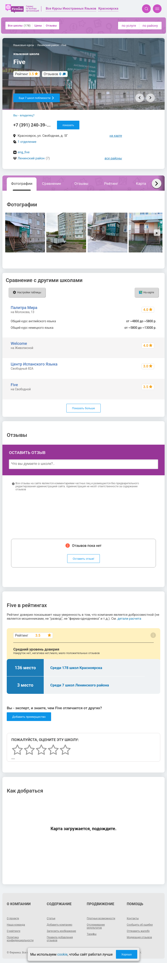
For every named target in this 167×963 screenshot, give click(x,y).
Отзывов (52, 74)
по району (150, 26)
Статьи (51, 918)
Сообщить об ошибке (140, 924)
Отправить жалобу (138, 931)
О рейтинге (13, 931)
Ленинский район (31, 158)
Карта (141, 183)
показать (68, 125)
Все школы (19, 25)
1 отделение (27, 142)
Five (14, 384)
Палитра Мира (24, 307)
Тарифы (92, 934)
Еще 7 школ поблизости (36, 98)
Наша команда (16, 924)
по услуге (129, 26)
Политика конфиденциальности (20, 939)
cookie (62, 954)
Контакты (133, 918)
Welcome (19, 343)
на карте (116, 136)
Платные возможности (101, 918)
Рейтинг (111, 183)
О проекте (13, 918)
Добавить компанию (59, 924)
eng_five (24, 152)
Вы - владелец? (23, 115)
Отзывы (51, 25)
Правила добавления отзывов (60, 939)
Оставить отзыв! (83, 558)
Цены (38, 25)
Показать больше (83, 408)
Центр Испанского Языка (34, 364)
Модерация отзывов (139, 937)
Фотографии (21, 183)
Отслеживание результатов (96, 926)
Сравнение (51, 183)
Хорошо (126, 954)
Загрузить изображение (61, 931)
